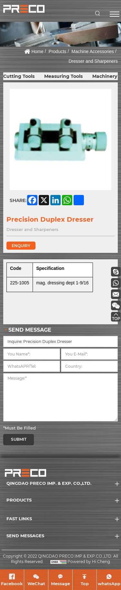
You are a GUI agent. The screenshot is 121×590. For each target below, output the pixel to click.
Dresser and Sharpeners (93, 61)
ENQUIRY (21, 245)
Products (57, 51)
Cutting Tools (19, 76)
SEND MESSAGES (25, 535)
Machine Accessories (93, 51)
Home (37, 51)
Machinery (104, 76)
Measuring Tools (63, 76)
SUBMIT (18, 439)
